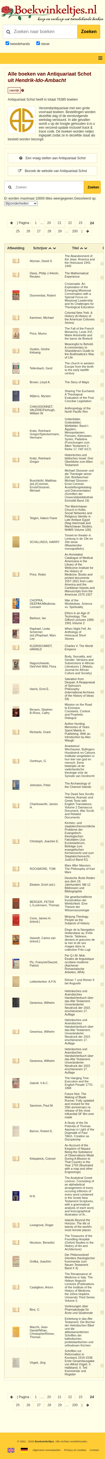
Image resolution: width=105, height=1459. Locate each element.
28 (49, 231)
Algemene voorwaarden (46, 1449)
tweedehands (20, 44)
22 (70, 223)
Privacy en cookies (75, 1449)
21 (59, 223)
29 (60, 231)
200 (75, 231)
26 (28, 231)
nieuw (45, 44)
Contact (94, 1449)
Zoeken (89, 31)
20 (49, 223)
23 (80, 223)
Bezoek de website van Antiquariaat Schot (52, 171)
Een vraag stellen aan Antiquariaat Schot (52, 158)
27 (38, 231)
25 (18, 231)
